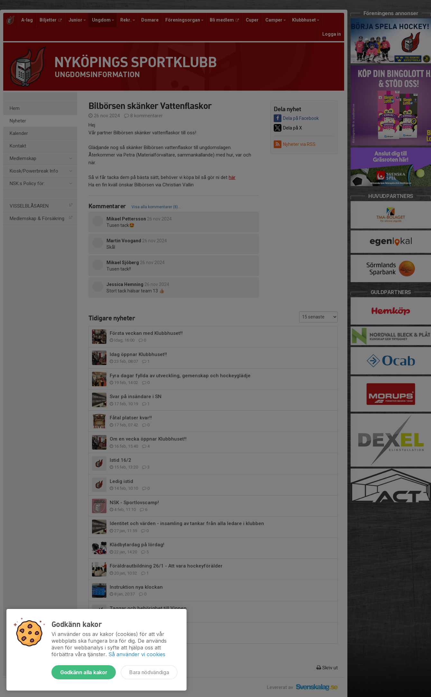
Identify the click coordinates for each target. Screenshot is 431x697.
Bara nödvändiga (149, 672)
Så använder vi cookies (136, 654)
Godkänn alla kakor (83, 672)
